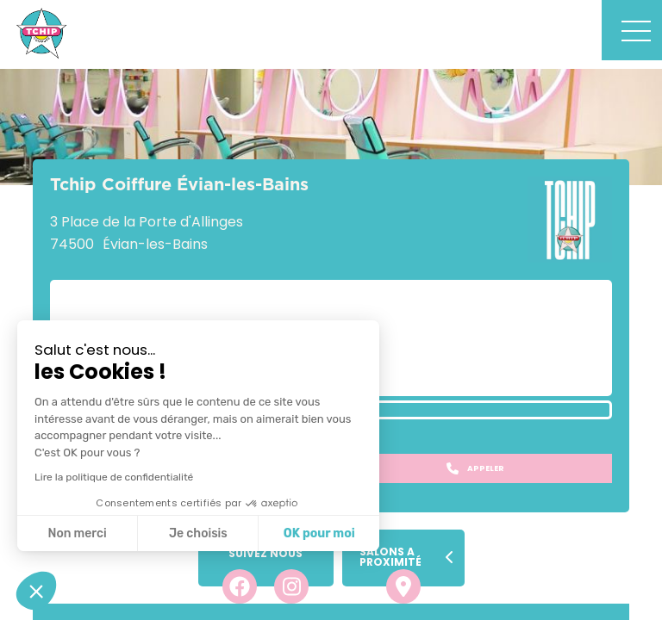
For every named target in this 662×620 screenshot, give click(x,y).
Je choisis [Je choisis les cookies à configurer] (198, 533)
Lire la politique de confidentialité (113, 477)
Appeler (475, 468)
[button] (36, 590)
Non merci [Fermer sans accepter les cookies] (76, 533)
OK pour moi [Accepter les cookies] (319, 533)
